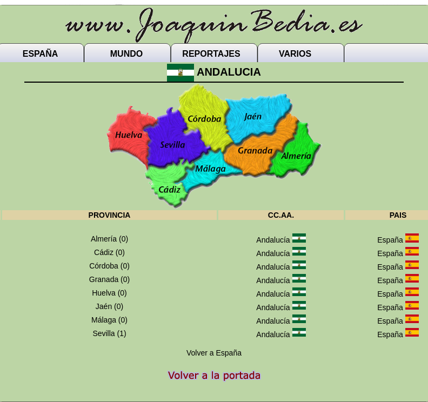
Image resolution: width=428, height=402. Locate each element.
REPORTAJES (211, 53)
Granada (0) (109, 279)
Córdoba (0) (109, 266)
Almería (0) (109, 238)
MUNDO (126, 53)
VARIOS (295, 53)
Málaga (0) (109, 320)
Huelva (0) (109, 293)
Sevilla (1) (109, 333)
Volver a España (214, 353)
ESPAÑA (40, 53)
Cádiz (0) (109, 252)
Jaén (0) (109, 306)
